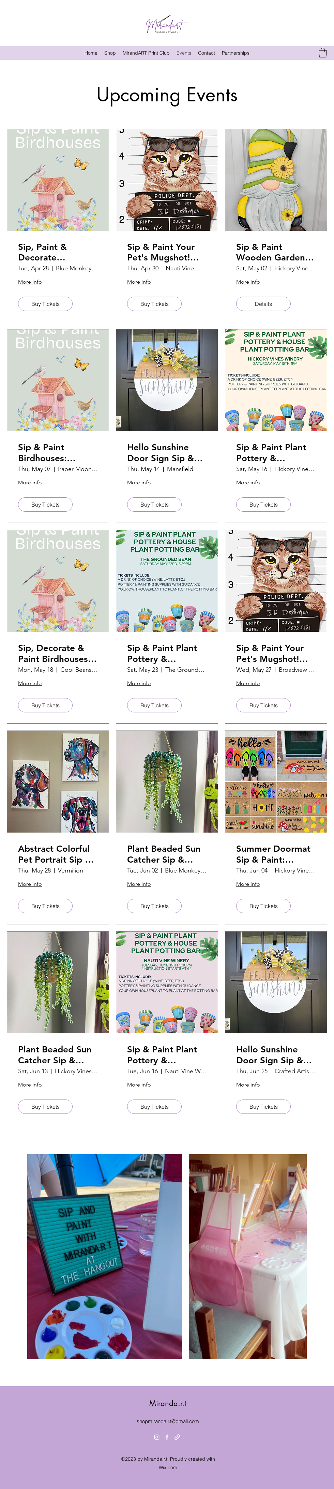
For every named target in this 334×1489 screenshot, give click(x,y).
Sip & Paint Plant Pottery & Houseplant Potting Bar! (271, 452)
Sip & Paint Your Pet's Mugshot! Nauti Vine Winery (165, 252)
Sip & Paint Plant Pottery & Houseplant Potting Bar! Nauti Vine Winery (165, 1054)
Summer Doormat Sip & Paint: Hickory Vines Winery (273, 854)
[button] (323, 53)
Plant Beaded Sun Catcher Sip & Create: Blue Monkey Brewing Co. (164, 854)
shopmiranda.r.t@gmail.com (168, 1421)
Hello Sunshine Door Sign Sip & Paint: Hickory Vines (160, 452)
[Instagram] (156, 1437)
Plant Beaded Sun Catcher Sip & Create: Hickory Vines (55, 1054)
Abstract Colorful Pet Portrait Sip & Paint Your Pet (54, 854)
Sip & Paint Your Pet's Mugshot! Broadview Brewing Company (274, 653)
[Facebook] (167, 1437)
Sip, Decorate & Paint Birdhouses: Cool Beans (54, 653)
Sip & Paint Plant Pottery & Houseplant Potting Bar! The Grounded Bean (162, 653)
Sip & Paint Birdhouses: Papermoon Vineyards (42, 452)
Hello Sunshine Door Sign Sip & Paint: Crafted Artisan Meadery (270, 1054)
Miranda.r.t (167, 1403)
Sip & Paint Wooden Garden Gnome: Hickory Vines (270, 252)
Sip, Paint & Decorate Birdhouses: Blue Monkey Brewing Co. (53, 252)
